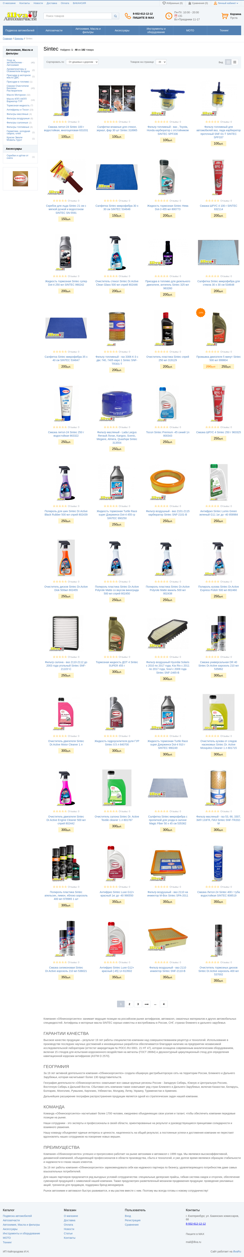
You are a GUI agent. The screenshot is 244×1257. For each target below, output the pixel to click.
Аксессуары (10, 1229)
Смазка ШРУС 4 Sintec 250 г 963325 (218, 432)
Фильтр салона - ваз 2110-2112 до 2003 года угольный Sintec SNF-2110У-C (66, 666)
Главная (7, 38)
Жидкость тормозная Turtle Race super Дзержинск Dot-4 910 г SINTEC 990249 (168, 744)
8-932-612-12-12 (143, 13)
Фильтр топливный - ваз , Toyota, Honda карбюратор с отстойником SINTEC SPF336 (168, 130)
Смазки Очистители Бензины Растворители (18, 88)
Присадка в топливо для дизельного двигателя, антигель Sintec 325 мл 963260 (167, 285)
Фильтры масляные (17, 114)
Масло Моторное (16, 95)
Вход (128, 1215)
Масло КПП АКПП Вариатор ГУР (17, 100)
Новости (38, 3)
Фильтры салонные (17, 122)
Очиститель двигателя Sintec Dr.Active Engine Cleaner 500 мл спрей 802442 (66, 820)
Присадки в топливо (18, 81)
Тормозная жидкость (18, 105)
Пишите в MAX (143, 17)
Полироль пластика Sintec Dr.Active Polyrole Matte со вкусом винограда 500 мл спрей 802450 (117, 590)
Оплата (65, 3)
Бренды (19, 38)
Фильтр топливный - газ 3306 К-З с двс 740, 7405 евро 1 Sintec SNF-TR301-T (117, 360)
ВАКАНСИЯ (79, 3)
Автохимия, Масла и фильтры (21, 1224)
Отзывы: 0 (73, 122)
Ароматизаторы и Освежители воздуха (18, 70)
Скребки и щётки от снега (17, 156)
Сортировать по (55, 62)
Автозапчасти (11, 1220)
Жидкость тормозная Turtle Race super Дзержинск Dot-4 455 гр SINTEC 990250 (117, 515)
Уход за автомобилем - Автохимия (15, 62)
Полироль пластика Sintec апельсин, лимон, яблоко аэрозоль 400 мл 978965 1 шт (66, 895)
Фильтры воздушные (18, 118)
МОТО (7, 1237)
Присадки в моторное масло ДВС (19, 76)
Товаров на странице (142, 62)
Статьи (68, 1233)
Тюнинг (7, 1242)
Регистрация (132, 1220)
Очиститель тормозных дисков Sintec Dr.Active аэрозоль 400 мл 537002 (218, 971)
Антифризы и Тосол (18, 109)
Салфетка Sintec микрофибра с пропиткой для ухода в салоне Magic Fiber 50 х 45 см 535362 (167, 820)
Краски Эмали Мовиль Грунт (14, 138)
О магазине (9, 3)
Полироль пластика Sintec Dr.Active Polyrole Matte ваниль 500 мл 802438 (168, 590)
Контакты (24, 3)
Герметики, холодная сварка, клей (18, 132)
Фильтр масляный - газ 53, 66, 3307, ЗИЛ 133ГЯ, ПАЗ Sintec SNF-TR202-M (218, 820)
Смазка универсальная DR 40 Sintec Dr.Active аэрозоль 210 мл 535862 (218, 666)
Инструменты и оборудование (21, 1233)
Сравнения (132, 1224)
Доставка (52, 3)
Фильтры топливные (18, 127)
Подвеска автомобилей (17, 1215)
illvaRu (237, 1251)
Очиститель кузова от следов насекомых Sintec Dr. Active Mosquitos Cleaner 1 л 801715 (218, 744)
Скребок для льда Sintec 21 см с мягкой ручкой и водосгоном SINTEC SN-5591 (66, 209)
